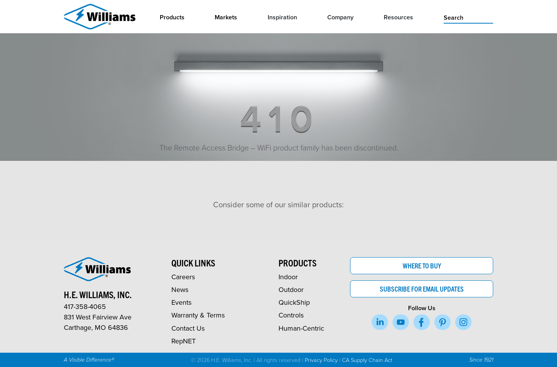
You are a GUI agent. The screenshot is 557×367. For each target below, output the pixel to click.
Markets (226, 17)
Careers (183, 277)
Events (181, 302)
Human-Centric (301, 328)
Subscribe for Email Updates (422, 288)
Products (172, 17)
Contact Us (188, 328)
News (179, 289)
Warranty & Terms (198, 315)
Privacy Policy (321, 360)
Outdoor (291, 289)
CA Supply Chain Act (367, 360)
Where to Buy (422, 265)
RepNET (183, 341)
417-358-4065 (85, 306)
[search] (468, 17)
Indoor (288, 277)
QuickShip (294, 302)
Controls (291, 315)
